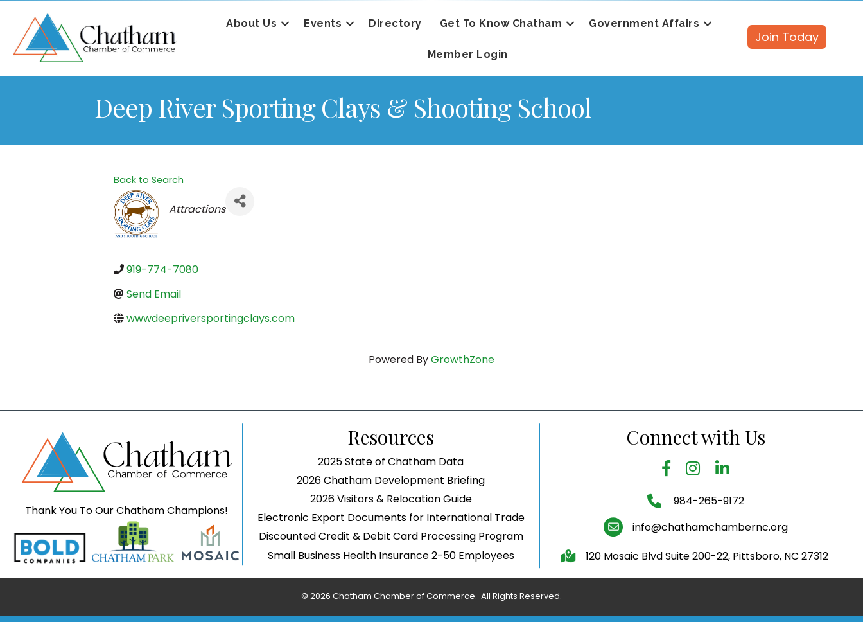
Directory (395, 23)
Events (323, 23)
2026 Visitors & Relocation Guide (391, 540)
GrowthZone (462, 359)
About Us (251, 23)
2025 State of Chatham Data (391, 503)
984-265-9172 (707, 543)
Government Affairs (644, 23)
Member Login (468, 54)
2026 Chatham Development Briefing (391, 522)
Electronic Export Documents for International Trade (391, 560)
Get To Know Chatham (501, 23)
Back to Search (149, 179)
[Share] (239, 201)
